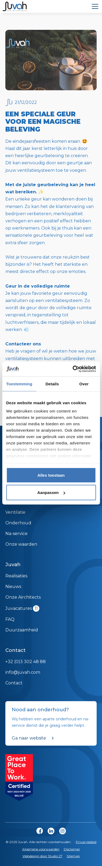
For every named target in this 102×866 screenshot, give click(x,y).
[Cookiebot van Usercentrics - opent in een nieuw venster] (73, 369)
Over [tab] (84, 383)
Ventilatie (15, 512)
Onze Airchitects (23, 597)
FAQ (9, 619)
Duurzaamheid (21, 629)
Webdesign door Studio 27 (42, 856)
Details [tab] (52, 383)
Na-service (16, 533)
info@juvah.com (22, 672)
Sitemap (73, 856)
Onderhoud (18, 522)
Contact (13, 682)
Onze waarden (21, 544)
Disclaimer (72, 849)
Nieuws (13, 586)
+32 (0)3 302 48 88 (25, 661)
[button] (94, 6)
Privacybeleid (86, 842)
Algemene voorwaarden (40, 849)
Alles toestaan (51, 475)
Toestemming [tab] (19, 383)
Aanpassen (51, 492)
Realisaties (16, 575)
